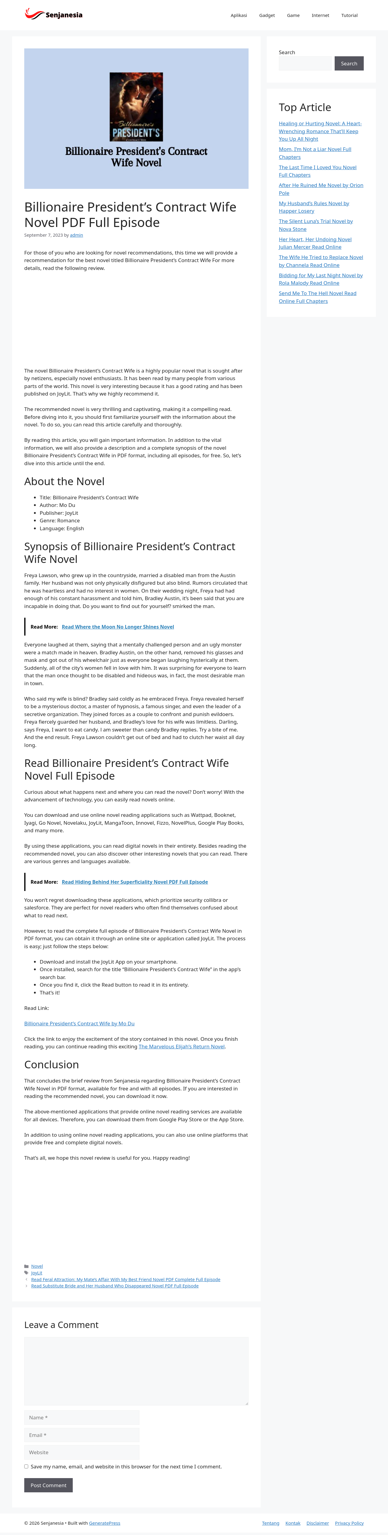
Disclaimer (317, 1523)
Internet (320, 15)
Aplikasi (239, 15)
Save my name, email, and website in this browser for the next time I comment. (126, 1466)
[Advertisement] (136, 322)
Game (293, 15)
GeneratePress (104, 1523)
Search (287, 52)
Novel (37, 1266)
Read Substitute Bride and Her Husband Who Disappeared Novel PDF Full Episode (115, 1286)
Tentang (270, 1523)
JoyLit (36, 1273)
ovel (220, 1046)
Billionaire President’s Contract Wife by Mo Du (79, 1023)
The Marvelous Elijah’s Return (175, 1046)
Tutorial (349, 15)
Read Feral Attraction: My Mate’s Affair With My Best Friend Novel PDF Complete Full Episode (125, 1279)
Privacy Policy (349, 1523)
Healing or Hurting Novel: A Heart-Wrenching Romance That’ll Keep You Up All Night (320, 131)
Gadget (267, 15)
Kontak (293, 1523)
